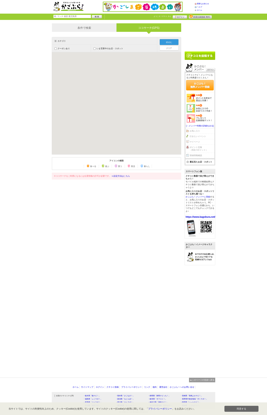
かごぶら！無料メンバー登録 (199, 85)
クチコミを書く (200, 55)
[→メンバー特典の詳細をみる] (200, 126)
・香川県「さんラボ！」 (125, 402)
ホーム (199, 10)
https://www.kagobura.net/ (200, 217)
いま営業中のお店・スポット (108, 48)
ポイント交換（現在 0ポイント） (199, 148)
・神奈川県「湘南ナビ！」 (158, 402)
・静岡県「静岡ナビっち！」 (159, 396)
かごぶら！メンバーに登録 (198, 197)
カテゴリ (62, 41)
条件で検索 (84, 27)
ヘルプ (199, 7)
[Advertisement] (200, 34)
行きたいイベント (198, 136)
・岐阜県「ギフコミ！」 (157, 399)
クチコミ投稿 (112, 387)
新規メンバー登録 (200, 16)
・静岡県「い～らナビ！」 (190, 402)
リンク (147, 387)
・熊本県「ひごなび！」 (125, 396)
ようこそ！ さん (162, 16)
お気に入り (195, 131)
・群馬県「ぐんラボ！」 (92, 402)
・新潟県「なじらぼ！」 (125, 399)
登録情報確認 (196, 155)
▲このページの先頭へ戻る (202, 380)
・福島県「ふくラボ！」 (92, 399)
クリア (169, 48)
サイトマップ (87, 387)
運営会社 (163, 387)
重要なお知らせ (203, 4)
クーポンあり (62, 48)
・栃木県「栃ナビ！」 (91, 396)
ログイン (180, 16)
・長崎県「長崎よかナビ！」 (191, 396)
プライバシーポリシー (131, 387)
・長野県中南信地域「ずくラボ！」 (194, 399)
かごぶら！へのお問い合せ (182, 387)
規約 (155, 387)
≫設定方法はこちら (121, 176)
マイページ (195, 142)
